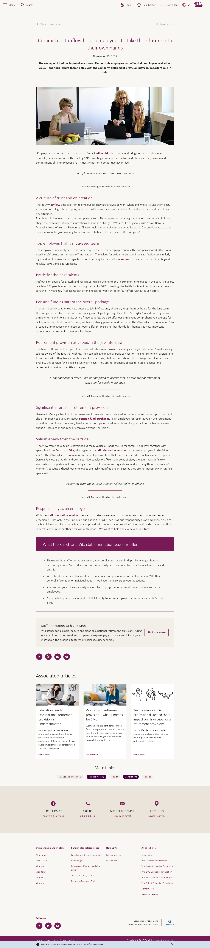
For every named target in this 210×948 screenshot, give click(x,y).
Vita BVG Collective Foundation (157, 871)
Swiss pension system (81, 875)
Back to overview (50, 24)
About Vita (147, 855)
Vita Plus (40, 877)
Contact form (148, 888)
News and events (150, 894)
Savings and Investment (70, 776)
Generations (131, 776)
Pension (147, 776)
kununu (125, 259)
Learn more (98, 944)
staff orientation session (110, 450)
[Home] (200, 5)
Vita (71, 450)
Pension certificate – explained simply (86, 868)
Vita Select (41, 883)
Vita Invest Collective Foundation (157, 866)
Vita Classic (41, 860)
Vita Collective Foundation (154, 860)
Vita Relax (41, 871)
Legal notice (52, 940)
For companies (113, 855)
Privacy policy (67, 940)
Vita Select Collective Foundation (158, 883)
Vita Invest (41, 866)
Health (115, 776)
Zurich (59, 450)
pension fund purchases (94, 418)
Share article (166, 24)
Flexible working (96, 776)
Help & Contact (187, 937)
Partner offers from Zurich (84, 881)
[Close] (172, 944)
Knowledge (76, 860)
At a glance (41, 855)
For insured (111, 860)
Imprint (39, 940)
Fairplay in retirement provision (86, 855)
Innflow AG (101, 153)
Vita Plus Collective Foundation (157, 877)
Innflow (55, 204)
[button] (8, 5)
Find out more (157, 632)
